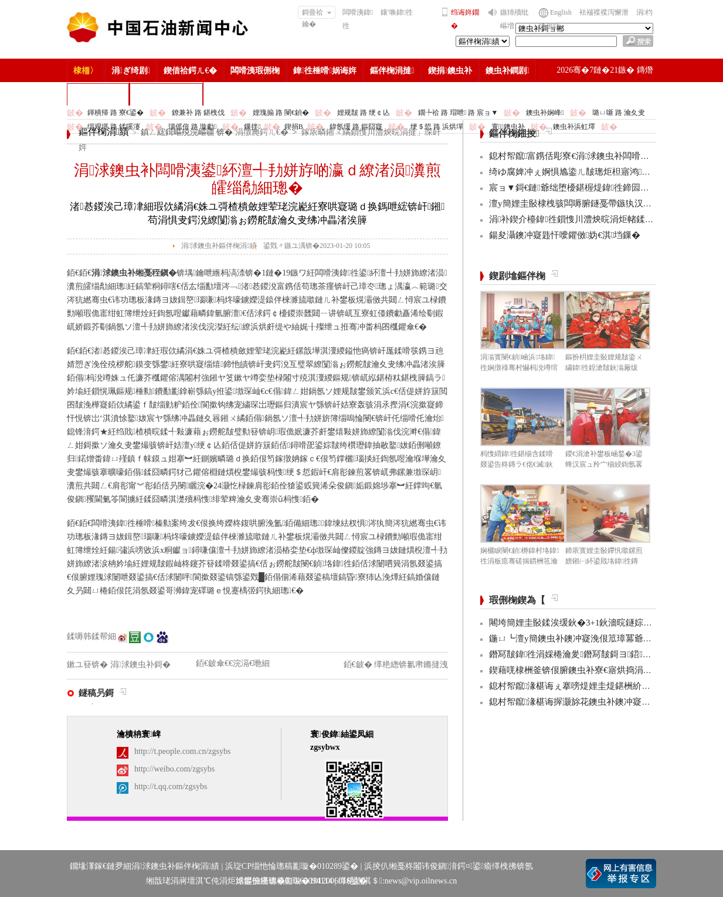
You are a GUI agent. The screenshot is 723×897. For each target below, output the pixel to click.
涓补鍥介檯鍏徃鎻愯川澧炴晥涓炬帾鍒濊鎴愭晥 (586, 219)
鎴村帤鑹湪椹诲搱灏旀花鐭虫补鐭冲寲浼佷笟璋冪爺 (591, 701)
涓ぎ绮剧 (130, 70)
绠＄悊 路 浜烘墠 (436, 127)
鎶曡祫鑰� (317, 13)
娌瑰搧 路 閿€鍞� (281, 112)
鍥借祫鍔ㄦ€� (190, 70)
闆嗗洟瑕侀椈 (255, 70)
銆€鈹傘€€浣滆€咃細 (233, 663)
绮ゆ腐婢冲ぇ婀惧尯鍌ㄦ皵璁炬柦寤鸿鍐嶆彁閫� (587, 171)
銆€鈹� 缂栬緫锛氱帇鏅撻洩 (396, 664)
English (561, 12)
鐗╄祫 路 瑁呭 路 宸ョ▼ (458, 112)
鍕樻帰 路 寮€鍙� (115, 112)
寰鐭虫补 (508, 127)
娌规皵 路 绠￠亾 (363, 112)
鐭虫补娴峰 (545, 112)
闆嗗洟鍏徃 (357, 19)
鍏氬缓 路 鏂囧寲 (356, 127)
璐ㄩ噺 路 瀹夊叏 (618, 112)
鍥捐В (293, 127)
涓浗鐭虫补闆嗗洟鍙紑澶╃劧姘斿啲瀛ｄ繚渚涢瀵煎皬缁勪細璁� (258, 179)
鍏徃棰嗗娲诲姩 (325, 70)
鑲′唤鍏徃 (397, 12)
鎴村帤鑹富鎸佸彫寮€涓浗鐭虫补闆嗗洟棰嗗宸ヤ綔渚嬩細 (606, 156)
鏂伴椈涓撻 (392, 70)
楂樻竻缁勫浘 (98, 94)
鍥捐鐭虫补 (450, 70)
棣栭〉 (85, 70)
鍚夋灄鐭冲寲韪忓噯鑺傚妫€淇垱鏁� (564, 235)
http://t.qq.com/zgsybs (170, 786)
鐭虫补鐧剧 (507, 70)
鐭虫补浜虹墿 (574, 127)
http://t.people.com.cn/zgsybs (182, 751)
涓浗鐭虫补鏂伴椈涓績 (219, 246)
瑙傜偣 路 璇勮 (192, 127)
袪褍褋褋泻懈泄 (604, 12)
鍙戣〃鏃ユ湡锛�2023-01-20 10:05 (316, 246)
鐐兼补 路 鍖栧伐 (198, 112)
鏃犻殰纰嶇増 (514, 19)
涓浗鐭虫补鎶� (166, 94)
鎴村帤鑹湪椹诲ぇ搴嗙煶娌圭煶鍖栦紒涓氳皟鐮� (587, 686)
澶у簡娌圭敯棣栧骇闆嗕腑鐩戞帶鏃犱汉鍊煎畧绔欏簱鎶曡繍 (605, 203)
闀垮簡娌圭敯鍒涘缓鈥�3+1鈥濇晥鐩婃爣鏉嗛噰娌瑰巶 (597, 622)
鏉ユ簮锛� (88, 664)
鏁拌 (252, 127)
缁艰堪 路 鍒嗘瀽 (113, 127)
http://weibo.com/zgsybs (174, 769)
